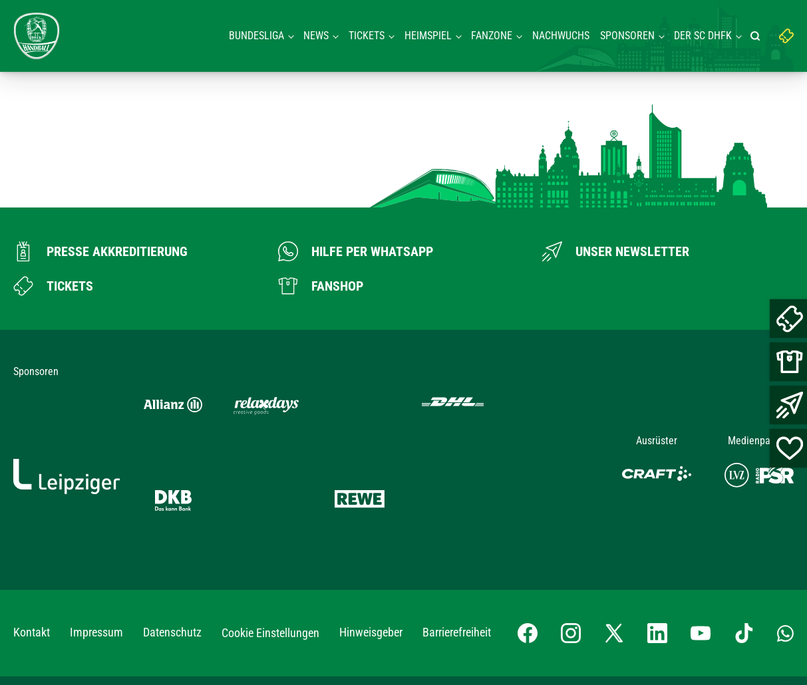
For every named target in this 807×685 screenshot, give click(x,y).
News (316, 35)
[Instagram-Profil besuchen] (571, 525)
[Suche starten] (757, 36)
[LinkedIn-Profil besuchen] (657, 525)
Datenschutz (172, 524)
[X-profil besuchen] (614, 525)
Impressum (96, 524)
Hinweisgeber (371, 524)
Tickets (367, 35)
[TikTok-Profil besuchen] (744, 525)
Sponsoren (627, 35)
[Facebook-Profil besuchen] (528, 525)
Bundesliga (256, 35)
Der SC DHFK (703, 35)
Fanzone (491, 35)
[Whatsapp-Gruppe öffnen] (785, 524)
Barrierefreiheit (456, 524)
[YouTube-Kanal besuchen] (701, 525)
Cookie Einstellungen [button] (270, 525)
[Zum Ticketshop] (53, 286)
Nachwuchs (560, 35)
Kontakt (31, 524)
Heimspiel (428, 35)
